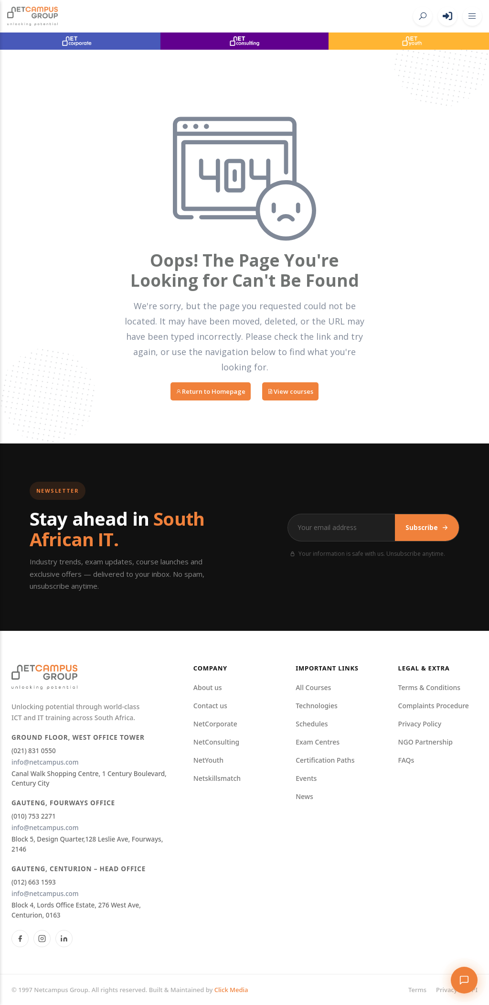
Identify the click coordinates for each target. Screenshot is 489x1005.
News (304, 796)
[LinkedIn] (64, 938)
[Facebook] (20, 938)
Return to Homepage (210, 391)
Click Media (231, 989)
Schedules (312, 723)
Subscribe (426, 527)
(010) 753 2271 (33, 816)
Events (306, 778)
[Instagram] (42, 938)
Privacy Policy (419, 723)
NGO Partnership (425, 741)
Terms (417, 989)
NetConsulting (216, 741)
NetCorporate (215, 723)
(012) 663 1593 (33, 882)
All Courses (313, 687)
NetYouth (208, 760)
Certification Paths (325, 760)
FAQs (406, 760)
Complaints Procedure (433, 705)
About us (207, 687)
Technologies (317, 705)
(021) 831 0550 (33, 750)
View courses (290, 391)
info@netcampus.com (45, 762)
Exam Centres (318, 741)
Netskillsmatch (217, 778)
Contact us (210, 705)
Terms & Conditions (429, 687)
